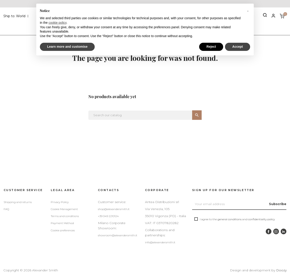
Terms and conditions (65, 216)
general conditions (230, 219)
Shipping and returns (18, 202)
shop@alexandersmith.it (114, 209)
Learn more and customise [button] (67, 46)
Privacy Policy (60, 202)
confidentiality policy (261, 219)
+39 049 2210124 (108, 216)
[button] (247, 10)
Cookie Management (64, 209)
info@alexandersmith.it (160, 242)
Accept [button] (237, 46)
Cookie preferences (63, 230)
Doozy (281, 270)
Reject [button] (211, 46)
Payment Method (62, 223)
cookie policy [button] (57, 22)
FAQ (6, 209)
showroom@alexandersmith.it (117, 235)
